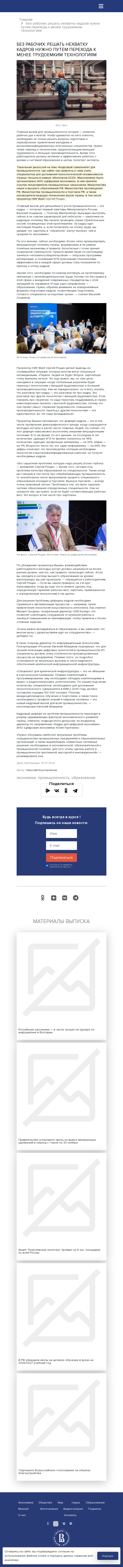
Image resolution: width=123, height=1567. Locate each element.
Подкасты (94, 1509)
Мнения (23, 1509)
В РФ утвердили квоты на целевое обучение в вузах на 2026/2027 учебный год (55, 1361)
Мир (60, 1502)
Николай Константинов (41, 770)
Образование (95, 1502)
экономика (26, 777)
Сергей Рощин (55, 199)
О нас (22, 1515)
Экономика (25, 1502)
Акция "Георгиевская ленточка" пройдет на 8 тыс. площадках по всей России (59, 1251)
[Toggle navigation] (101, 6)
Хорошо (107, 1556)
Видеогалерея (73, 1509)
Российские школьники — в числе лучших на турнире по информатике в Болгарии (56, 1031)
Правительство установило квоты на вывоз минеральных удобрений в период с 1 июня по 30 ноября (57, 1141)
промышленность (54, 777)
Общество (45, 1502)
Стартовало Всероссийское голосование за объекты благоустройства (54, 1472)
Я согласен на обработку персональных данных (61, 866)
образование (83, 777)
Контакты (70, 1515)
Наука (76, 1502)
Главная (25, 19)
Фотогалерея (49, 1509)
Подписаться (61, 857)
